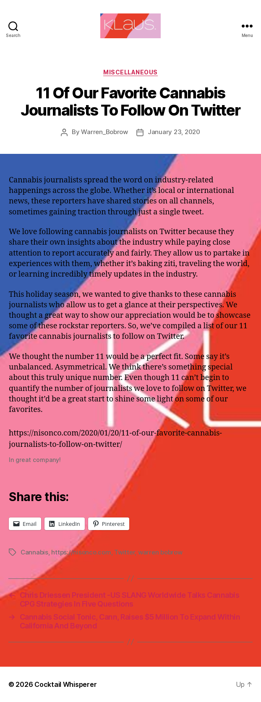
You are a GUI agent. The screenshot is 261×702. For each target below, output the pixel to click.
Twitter (124, 552)
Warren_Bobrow (104, 132)
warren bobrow (160, 552)
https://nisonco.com (81, 552)
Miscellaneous (130, 72)
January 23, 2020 (174, 132)
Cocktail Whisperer (65, 684)
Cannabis (34, 552)
